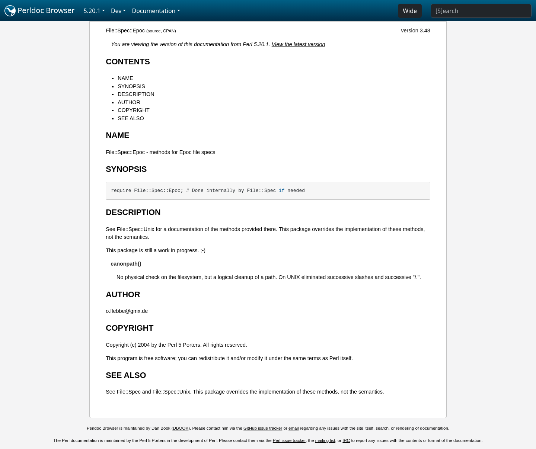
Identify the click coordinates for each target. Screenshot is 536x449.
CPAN (169, 31)
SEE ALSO (131, 118)
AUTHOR (129, 102)
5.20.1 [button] (92, 11)
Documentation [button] (153, 11)
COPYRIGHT (134, 110)
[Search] (481, 11)
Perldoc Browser (39, 10)
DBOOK (181, 428)
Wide (410, 11)
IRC (346, 440)
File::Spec (129, 392)
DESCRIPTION (136, 94)
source (154, 31)
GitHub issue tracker (262, 428)
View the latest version (298, 44)
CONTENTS (128, 61)
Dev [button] (116, 11)
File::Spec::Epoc (125, 30)
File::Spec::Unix (171, 392)
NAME (125, 78)
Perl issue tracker (289, 440)
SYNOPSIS (131, 86)
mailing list (325, 440)
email (293, 428)
